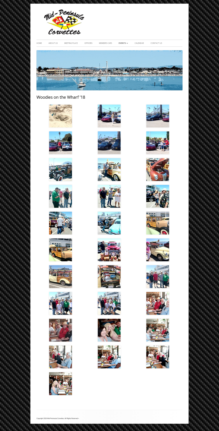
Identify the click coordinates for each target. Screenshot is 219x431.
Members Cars (105, 43)
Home (39, 43)
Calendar (139, 43)
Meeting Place (71, 43)
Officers (88, 43)
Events (122, 43)
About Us (53, 43)
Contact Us (156, 43)
